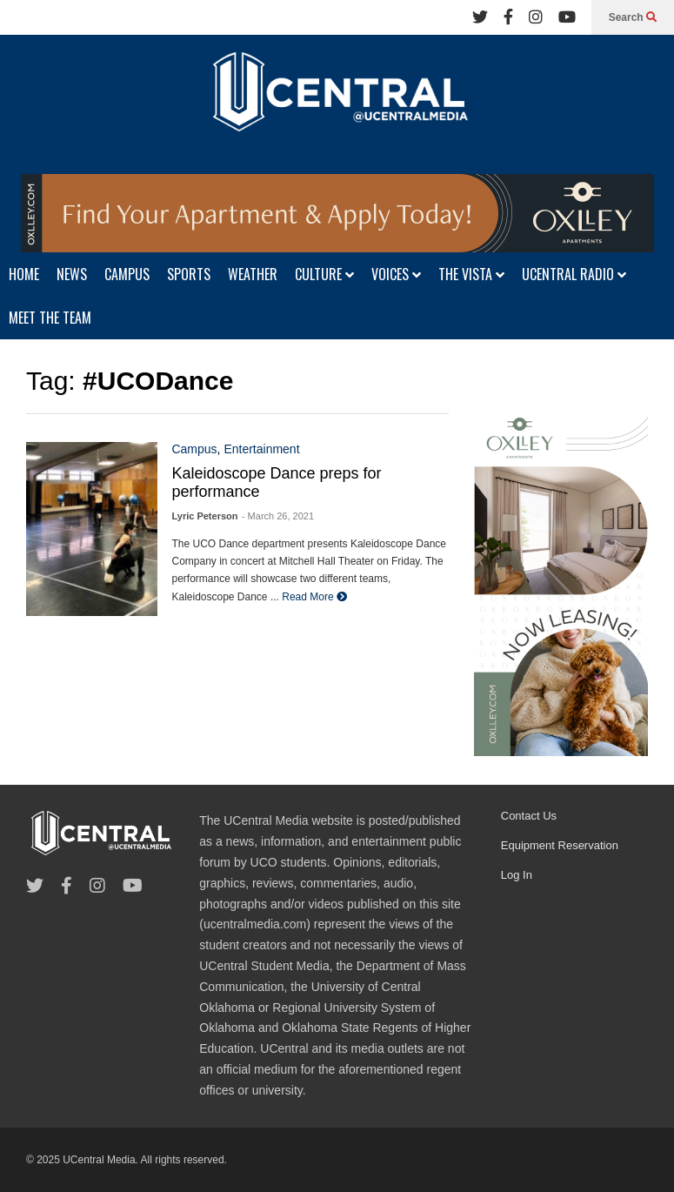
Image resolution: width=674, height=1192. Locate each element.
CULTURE (324, 274)
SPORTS (188, 274)
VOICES (396, 274)
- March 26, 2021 (278, 516)
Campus (194, 449)
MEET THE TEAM (50, 317)
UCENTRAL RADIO (574, 274)
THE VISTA (471, 274)
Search (633, 17)
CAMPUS (127, 274)
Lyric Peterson (204, 516)
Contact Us (529, 815)
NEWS (72, 274)
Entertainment (261, 449)
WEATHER (252, 274)
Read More (314, 597)
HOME (24, 274)
